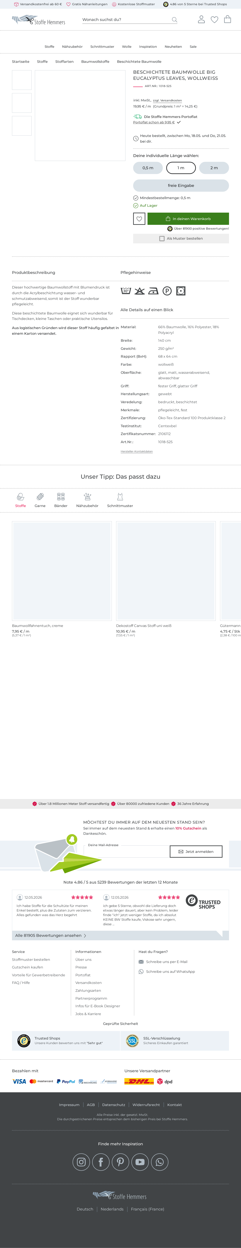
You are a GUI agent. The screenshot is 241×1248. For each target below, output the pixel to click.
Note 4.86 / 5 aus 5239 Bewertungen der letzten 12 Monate (120, 882)
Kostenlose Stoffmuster (133, 4)
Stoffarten (64, 61)
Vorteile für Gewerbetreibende (38, 975)
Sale (193, 46)
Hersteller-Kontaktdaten (137, 451)
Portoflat (83, 975)
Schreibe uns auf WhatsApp (167, 971)
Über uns (83, 960)
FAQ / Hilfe (21, 983)
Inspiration (148, 46)
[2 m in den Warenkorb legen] (214, 168)
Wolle (126, 46)
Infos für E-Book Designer (97, 1006)
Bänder (61, 500)
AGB (91, 1105)
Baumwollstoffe (95, 61)
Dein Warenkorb (227, 18)
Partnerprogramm (91, 998)
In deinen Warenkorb (188, 218)
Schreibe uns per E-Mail (163, 961)
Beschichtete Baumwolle (139, 61)
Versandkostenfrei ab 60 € (38, 4)
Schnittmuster (102, 46)
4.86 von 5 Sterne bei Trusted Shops (195, 4)
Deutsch (85, 1209)
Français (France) (147, 1209)
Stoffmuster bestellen (31, 960)
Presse (81, 967)
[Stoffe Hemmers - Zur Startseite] (119, 1196)
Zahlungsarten (88, 990)
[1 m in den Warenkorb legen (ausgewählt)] (181, 168)
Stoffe (49, 46)
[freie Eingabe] (181, 185)
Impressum (69, 1105)
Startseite (20, 61)
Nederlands (112, 1209)
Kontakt (174, 1105)
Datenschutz (113, 1105)
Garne (40, 500)
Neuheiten (173, 46)
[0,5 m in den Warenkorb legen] (148, 168)
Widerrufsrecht (146, 1105)
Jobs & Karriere (88, 1014)
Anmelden (201, 18)
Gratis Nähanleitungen (87, 4)
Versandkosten (88, 983)
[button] (139, 219)
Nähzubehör (72, 46)
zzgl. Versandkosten (167, 100)
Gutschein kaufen (27, 967)
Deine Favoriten (214, 19)
